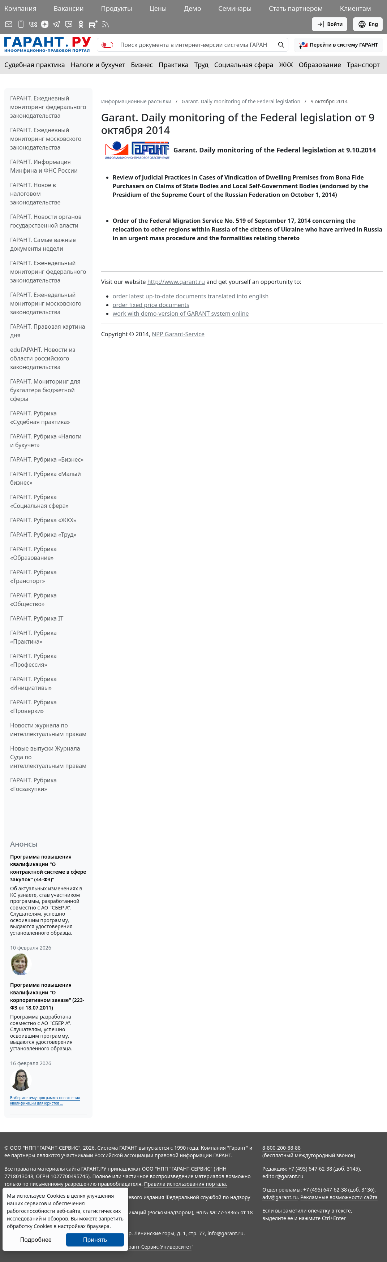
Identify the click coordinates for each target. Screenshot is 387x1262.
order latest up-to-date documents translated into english (191, 296)
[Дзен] (44, 24)
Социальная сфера (244, 64)
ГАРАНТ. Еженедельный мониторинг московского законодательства (45, 303)
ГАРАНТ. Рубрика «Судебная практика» (40, 417)
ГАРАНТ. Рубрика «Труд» (43, 535)
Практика (173, 64)
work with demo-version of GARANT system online (181, 313)
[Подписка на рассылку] (8, 24)
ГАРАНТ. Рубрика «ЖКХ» (43, 520)
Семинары (234, 8)
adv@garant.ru (280, 1197)
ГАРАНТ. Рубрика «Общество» (33, 599)
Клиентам (355, 8)
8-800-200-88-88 (281, 1147)
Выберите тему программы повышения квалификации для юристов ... (45, 1100)
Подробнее (35, 1240)
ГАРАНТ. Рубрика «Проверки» (33, 706)
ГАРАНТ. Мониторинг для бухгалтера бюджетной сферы (45, 390)
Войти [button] (330, 24)
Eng (368, 24)
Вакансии (69, 8)
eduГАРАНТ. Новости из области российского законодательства (43, 358)
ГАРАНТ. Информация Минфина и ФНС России (44, 166)
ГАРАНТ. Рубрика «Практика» (33, 637)
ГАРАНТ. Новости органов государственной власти (46, 221)
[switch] (107, 45)
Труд (201, 64)
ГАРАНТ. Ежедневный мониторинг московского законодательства (45, 138)
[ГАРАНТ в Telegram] (56, 24)
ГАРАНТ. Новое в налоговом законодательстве (35, 193)
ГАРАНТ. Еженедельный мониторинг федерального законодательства (48, 271)
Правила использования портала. (185, 1183)
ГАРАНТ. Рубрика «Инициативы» (33, 683)
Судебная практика (34, 64)
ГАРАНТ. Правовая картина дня (47, 331)
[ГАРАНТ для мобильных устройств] (21, 24)
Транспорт (363, 64)
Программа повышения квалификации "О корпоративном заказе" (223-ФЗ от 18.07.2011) (47, 996)
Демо (192, 8)
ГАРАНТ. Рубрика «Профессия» (33, 660)
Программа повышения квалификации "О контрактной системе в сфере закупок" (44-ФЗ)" (48, 868)
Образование (320, 64)
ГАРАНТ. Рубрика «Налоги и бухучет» (46, 440)
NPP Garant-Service (178, 334)
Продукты (116, 8)
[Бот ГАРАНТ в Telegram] (68, 24)
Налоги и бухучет (98, 64)
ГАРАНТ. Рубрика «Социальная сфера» (39, 501)
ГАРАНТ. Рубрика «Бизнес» (46, 459)
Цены (158, 8)
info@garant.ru (225, 1233)
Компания (20, 8)
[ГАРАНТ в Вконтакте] (33, 24)
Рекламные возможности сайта (339, 1197)
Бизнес (142, 64)
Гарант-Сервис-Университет (157, 1246)
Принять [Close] (95, 1240)
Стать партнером (296, 8)
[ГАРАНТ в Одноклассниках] (81, 24)
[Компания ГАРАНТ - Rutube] (93, 24)
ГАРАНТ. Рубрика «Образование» (33, 553)
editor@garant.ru (283, 1176)
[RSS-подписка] (105, 24)
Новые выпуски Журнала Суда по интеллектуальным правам (48, 757)
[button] (338, 45)
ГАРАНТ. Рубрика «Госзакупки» (33, 784)
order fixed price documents (151, 305)
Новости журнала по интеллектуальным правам (48, 729)
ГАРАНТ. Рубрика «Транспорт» (33, 576)
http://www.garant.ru (176, 282)
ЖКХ (286, 64)
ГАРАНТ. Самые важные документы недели (43, 244)
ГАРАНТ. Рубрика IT (36, 618)
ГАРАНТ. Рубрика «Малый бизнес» (45, 478)
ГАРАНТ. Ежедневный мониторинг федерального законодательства (48, 107)
